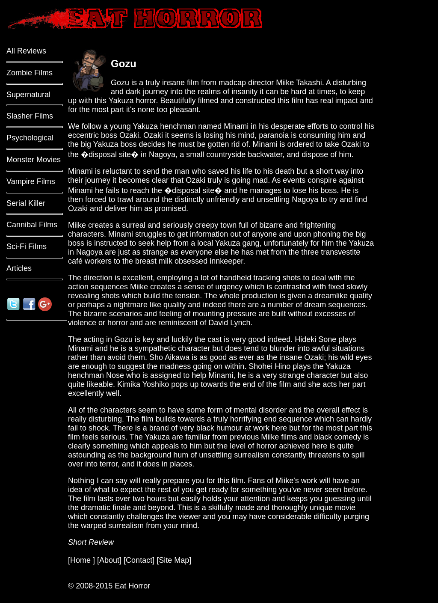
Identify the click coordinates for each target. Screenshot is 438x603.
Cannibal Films (31, 224)
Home (81, 560)
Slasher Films (29, 116)
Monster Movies (33, 159)
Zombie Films (29, 72)
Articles (19, 268)
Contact (139, 560)
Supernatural (28, 94)
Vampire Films (30, 181)
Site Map (174, 560)
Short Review (91, 542)
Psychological (29, 138)
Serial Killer (25, 203)
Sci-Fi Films (26, 246)
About (109, 560)
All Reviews (26, 51)
